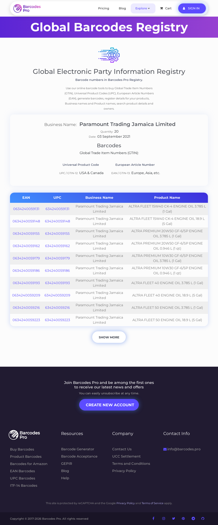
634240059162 (57, 246)
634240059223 (57, 320)
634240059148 (57, 221)
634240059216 (57, 308)
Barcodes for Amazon (28, 464)
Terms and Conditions (131, 464)
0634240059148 (26, 221)
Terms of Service (153, 503)
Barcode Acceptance (79, 456)
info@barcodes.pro (182, 449)
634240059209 (57, 295)
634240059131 (57, 209)
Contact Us (122, 449)
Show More (109, 337)
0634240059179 (26, 258)
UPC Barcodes (22, 478)
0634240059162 (26, 246)
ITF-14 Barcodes (23, 486)
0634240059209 (26, 295)
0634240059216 (26, 308)
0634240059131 (26, 209)
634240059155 (57, 234)
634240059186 (57, 271)
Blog (122, 8)
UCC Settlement (126, 456)
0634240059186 (26, 271)
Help (65, 478)
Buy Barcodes (22, 449)
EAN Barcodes (22, 471)
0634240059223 (26, 320)
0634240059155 (26, 234)
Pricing (103, 8)
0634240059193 (26, 283)
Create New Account (110, 405)
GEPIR (66, 464)
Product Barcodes (26, 457)
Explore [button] (141, 8)
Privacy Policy (124, 471)
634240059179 (57, 258)
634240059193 (57, 283)
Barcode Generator (77, 449)
